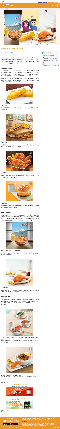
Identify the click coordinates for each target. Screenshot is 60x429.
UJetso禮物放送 (37, 424)
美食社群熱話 (44, 423)
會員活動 (36, 419)
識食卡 (27, 425)
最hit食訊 (6, 52)
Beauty (21, 2)
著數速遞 (24, 418)
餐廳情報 (34, 8)
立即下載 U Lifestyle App (53, 2)
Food (17, 2)
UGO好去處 (30, 424)
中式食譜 (53, 418)
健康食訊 (34, 418)
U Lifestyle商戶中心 (48, 419)
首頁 (1, 52)
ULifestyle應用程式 (53, 424)
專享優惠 (40, 419)
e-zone (29, 2)
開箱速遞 (39, 418)
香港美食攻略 (30, 419)
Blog (25, 2)
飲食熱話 (29, 418)
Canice (3, 53)
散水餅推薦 (29, 423)
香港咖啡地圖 (25, 424)
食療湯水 (24, 419)
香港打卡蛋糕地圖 (51, 423)
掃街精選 (43, 418)
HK (8, 2)
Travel (13, 2)
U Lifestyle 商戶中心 (43, 2)
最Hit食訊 (5, 9)
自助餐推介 (24, 423)
